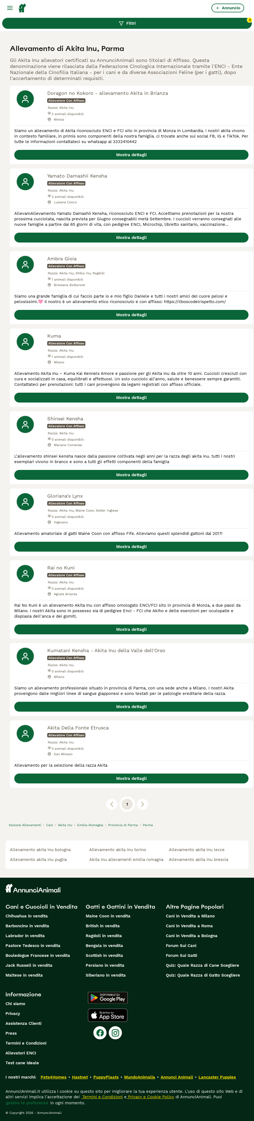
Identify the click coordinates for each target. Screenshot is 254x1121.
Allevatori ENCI (20, 1053)
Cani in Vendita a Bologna (191, 935)
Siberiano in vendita (106, 975)
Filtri (185, 22)
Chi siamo (15, 1003)
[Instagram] (115, 1032)
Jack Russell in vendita (28, 965)
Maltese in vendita (24, 975)
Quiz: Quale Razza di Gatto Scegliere (203, 975)
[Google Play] (108, 997)
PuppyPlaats (106, 1077)
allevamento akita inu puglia (38, 859)
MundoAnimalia (139, 1077)
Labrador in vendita (25, 935)
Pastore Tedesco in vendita (32, 945)
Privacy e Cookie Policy (150, 1096)
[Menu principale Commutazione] (9, 7)
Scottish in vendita (104, 955)
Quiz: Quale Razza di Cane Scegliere (202, 965)
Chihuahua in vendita (26, 916)
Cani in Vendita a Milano (190, 916)
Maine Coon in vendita (108, 916)
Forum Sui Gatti (181, 955)
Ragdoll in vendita (104, 935)
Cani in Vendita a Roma (189, 925)
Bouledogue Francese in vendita (37, 955)
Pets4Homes (53, 1077)
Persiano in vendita (105, 965)
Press (11, 1033)
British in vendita (103, 925)
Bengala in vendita (104, 945)
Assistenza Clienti (23, 1023)
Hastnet (80, 1077)
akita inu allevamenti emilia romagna (126, 859)
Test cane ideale (22, 1062)
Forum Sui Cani (181, 945)
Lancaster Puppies (217, 1077)
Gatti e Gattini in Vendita (120, 906)
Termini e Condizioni (25, 1043)
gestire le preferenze (27, 1102)
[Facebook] (100, 1032)
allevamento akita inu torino (117, 849)
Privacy (12, 1013)
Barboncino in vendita (27, 925)
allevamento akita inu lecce (197, 849)
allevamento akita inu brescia (198, 859)
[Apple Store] (108, 1015)
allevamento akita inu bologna (40, 849)
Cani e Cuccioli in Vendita (41, 906)
